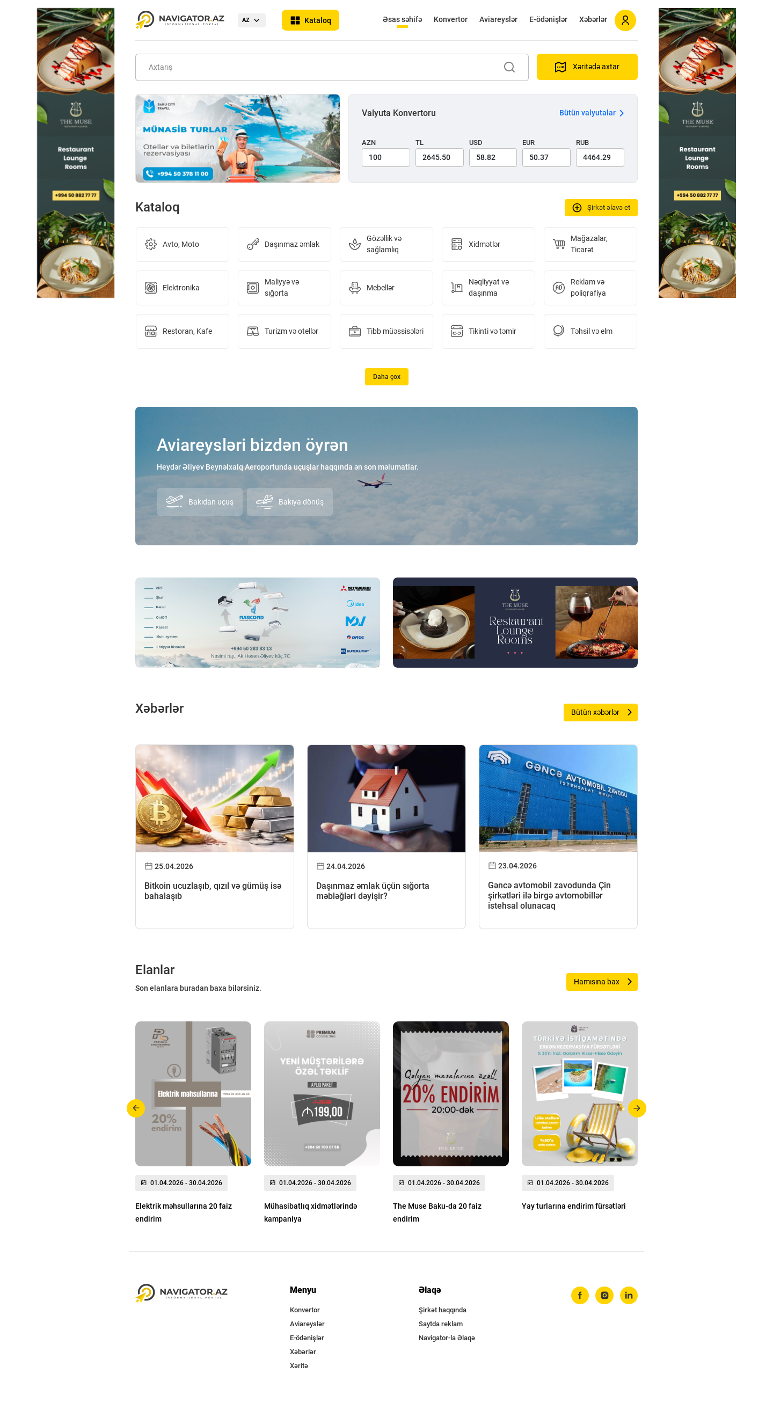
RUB (582, 142)
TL (419, 142)
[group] (193, 1125)
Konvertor (451, 19)
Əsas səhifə (402, 19)
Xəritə (299, 1366)
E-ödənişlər (548, 19)
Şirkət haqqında (442, 1310)
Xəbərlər (593, 19)
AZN (369, 142)
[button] (136, 1108)
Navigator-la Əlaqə (447, 1338)
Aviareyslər (498, 19)
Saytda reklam (441, 1324)
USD (476, 142)
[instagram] (604, 1296)
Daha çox (386, 377)
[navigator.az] (181, 1294)
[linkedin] (628, 1296)
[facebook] (579, 1296)
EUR (528, 142)
